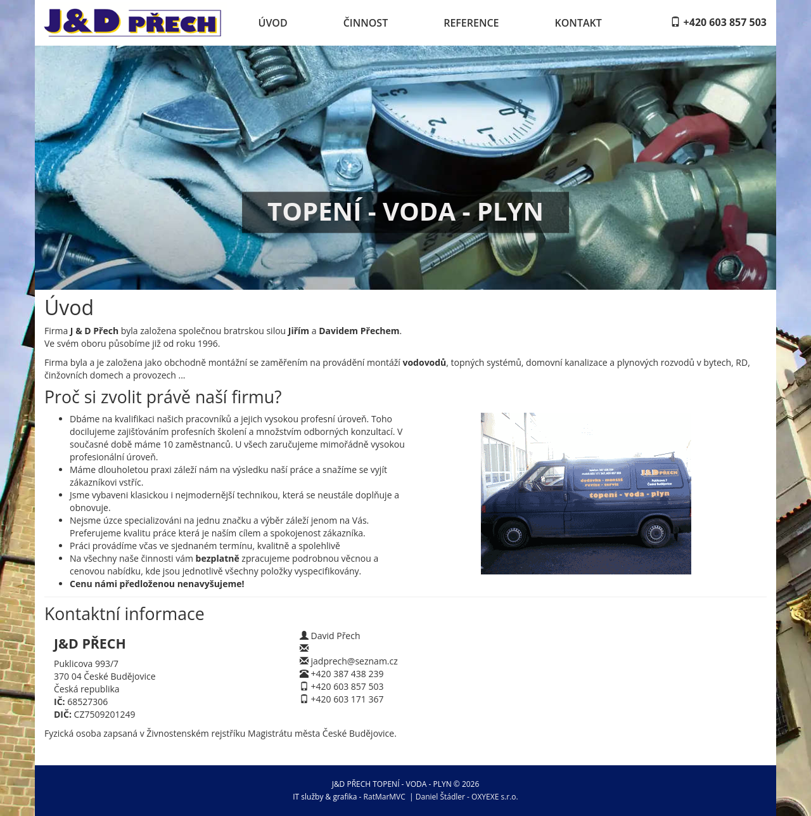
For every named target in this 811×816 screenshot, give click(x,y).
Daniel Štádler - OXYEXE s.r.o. (467, 796)
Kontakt (578, 23)
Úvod (273, 23)
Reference (471, 23)
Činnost (365, 23)
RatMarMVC (385, 796)
